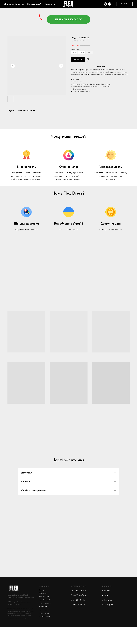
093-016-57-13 (78, 599)
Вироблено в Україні (68, 223)
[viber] (105, 4)
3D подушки (43, 593)
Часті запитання (44, 610)
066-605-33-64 (79, 595)
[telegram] (109, 4)
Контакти (50, 4)
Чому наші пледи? (44, 596)
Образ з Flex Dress (45, 603)
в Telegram (107, 599)
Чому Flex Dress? (44, 600)
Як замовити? (34, 4)
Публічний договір (44, 616)
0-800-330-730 (78, 604)
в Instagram (107, 604)
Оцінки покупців (44, 613)
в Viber (105, 595)
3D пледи (42, 590)
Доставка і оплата (14, 4)
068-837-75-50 (78, 590)
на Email (106, 590)
